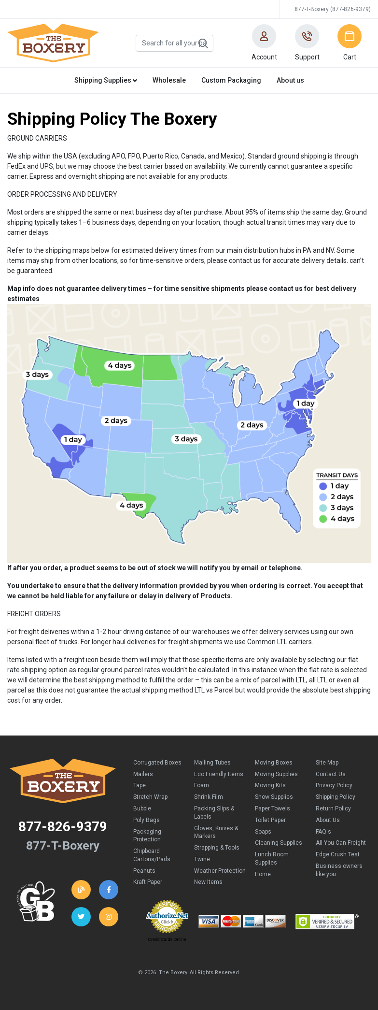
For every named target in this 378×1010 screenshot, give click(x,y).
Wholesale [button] (169, 80)
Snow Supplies (274, 797)
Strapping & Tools (216, 847)
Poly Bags (146, 820)
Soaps (263, 831)
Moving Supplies (276, 774)
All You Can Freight (341, 842)
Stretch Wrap (150, 797)
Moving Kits (270, 785)
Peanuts (144, 870)
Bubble (142, 808)
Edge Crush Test (338, 854)
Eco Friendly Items (218, 774)
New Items (208, 882)
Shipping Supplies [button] (105, 80)
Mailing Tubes (212, 762)
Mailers (143, 774)
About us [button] (290, 80)
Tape (139, 785)
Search (202, 43)
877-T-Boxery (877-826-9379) (332, 9)
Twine (202, 859)
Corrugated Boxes (157, 762)
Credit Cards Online (167, 939)
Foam (201, 785)
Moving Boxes (274, 762)
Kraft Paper (147, 882)
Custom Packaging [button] (231, 80)
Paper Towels (272, 808)
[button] (264, 43)
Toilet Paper (270, 820)
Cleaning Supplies (278, 842)
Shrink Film (208, 797)
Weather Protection (220, 870)
